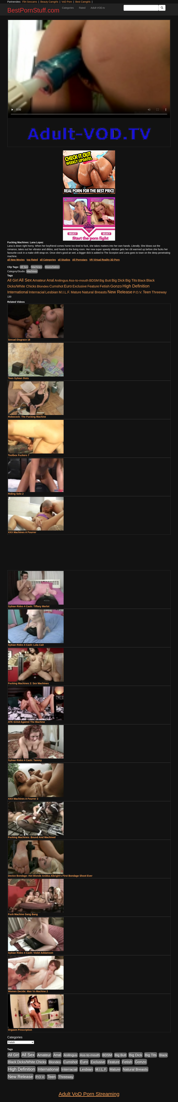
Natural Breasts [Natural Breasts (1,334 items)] (94, 292)
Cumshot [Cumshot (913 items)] (56, 286)
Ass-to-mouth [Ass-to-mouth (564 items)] (78, 280)
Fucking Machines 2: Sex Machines (28, 683)
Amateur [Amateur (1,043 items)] (39, 280)
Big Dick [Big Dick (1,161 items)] (118, 280)
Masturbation (52, 267)
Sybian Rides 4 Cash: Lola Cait (26, 644)
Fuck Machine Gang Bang (23, 914)
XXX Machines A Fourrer (22, 532)
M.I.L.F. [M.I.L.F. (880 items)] (64, 292)
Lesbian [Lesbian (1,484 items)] (51, 292)
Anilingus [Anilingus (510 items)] (61, 280)
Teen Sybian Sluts (18, 378)
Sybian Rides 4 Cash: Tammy (25, 760)
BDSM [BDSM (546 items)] (94, 280)
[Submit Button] (162, 8)
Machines (36, 267)
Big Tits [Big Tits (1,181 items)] (131, 280)
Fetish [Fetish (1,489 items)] (105, 286)
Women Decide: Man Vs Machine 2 (28, 991)
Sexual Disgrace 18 (19, 339)
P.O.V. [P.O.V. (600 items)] (137, 292)
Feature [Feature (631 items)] (93, 286)
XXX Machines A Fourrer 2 (23, 798)
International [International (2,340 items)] (17, 292)
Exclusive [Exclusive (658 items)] (79, 286)
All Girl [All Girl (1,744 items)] (12, 280)
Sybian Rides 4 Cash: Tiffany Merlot (28, 606)
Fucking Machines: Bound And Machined (31, 837)
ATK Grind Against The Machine (26, 721)
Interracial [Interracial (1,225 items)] (37, 292)
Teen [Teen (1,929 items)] (147, 292)
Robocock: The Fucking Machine (27, 416)
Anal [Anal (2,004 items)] (50, 280)
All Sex (24, 267)
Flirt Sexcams (29, 1)
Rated (82, 7)
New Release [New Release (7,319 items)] (120, 292)
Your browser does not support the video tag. (89, 69)
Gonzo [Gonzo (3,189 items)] (116, 286)
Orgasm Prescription (20, 1029)
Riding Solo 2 (15, 493)
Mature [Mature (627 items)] (76, 292)
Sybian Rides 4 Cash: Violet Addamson (30, 952)
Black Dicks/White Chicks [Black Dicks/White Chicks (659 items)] (27, 1062)
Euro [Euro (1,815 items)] (68, 286)
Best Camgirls (82, 1)
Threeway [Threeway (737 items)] (159, 292)
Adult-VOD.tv (98, 7)
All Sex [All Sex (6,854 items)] (25, 280)
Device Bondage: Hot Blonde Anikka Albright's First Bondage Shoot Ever (50, 875)
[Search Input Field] (141, 8)
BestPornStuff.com (33, 10)
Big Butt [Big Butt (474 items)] (105, 280)
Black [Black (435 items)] (142, 280)
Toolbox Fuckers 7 (18, 455)
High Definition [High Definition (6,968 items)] (136, 286)
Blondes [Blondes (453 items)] (43, 286)
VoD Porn (67, 1)
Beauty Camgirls (49, 1)
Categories (68, 7)
